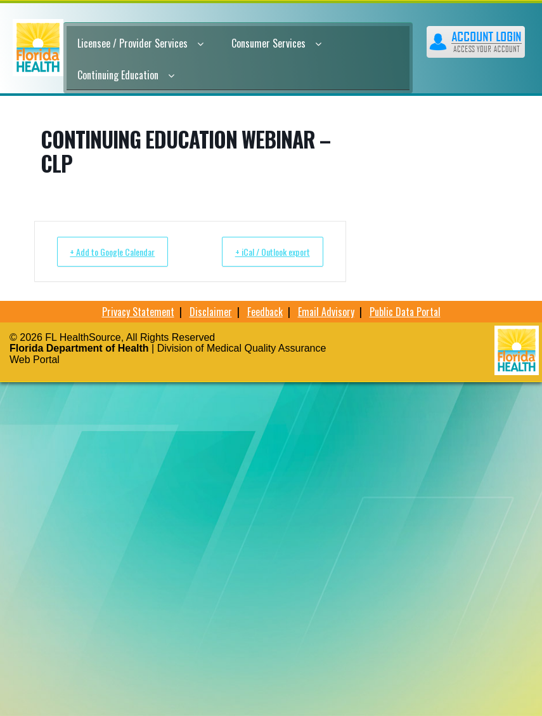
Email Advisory (326, 311)
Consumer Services (276, 43)
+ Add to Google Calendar (121, 251)
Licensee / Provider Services (140, 43)
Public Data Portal (405, 311)
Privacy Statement (138, 311)
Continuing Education (125, 75)
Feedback (265, 311)
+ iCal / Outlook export (264, 251)
